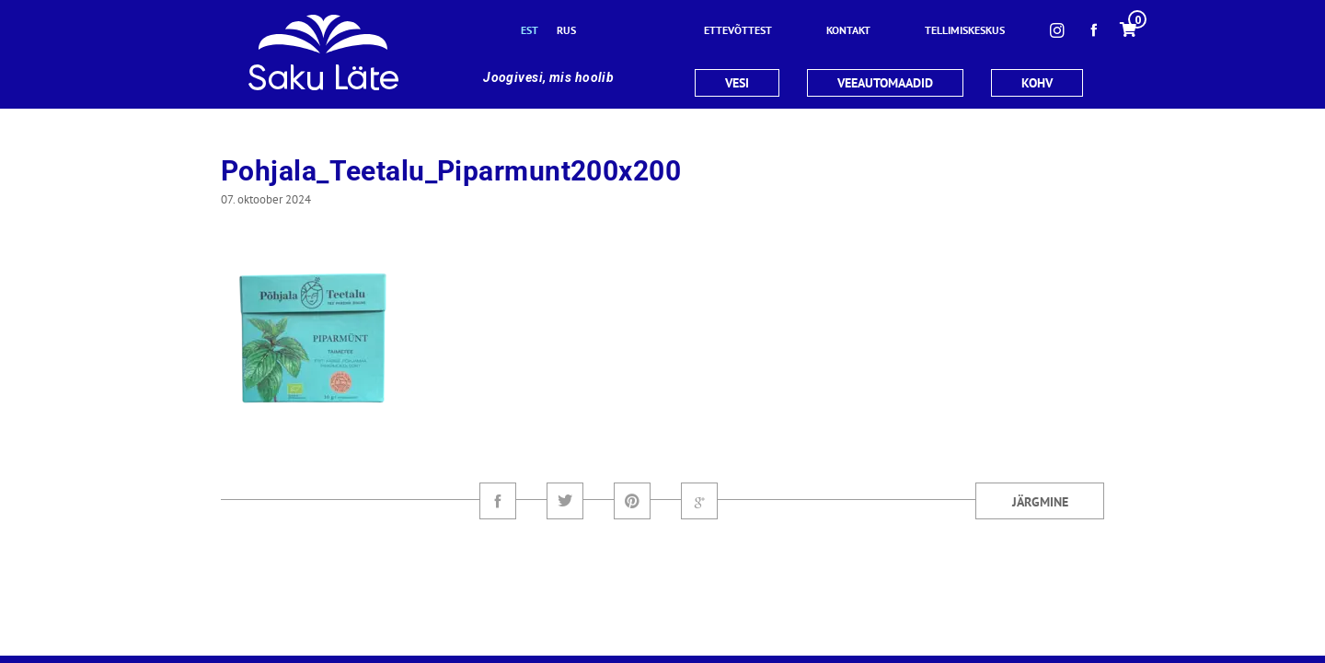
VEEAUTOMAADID (885, 83)
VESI (737, 83)
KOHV (1037, 83)
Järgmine (1040, 502)
